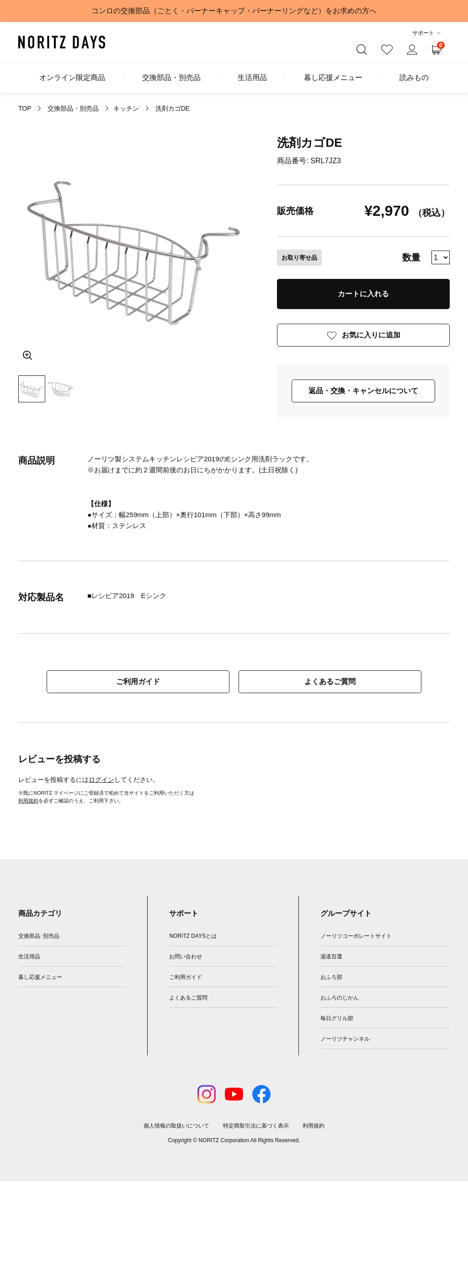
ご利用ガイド (138, 681)
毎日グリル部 (336, 1018)
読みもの (414, 77)
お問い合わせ (185, 956)
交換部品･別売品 (38, 936)
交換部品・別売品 (171, 77)
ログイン (101, 779)
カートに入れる (363, 294)
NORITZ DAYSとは (193, 936)
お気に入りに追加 (371, 335)
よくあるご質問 (330, 681)
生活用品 (252, 77)
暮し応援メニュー (333, 77)
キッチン (126, 108)
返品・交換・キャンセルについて (363, 391)
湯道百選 (331, 956)
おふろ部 (331, 977)
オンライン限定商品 (72, 77)
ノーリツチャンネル (345, 1039)
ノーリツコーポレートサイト (356, 936)
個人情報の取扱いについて (176, 1126)
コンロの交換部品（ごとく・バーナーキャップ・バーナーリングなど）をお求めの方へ (234, 11)
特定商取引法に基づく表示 (256, 1126)
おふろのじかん (339, 998)
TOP (24, 108)
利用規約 (28, 800)
